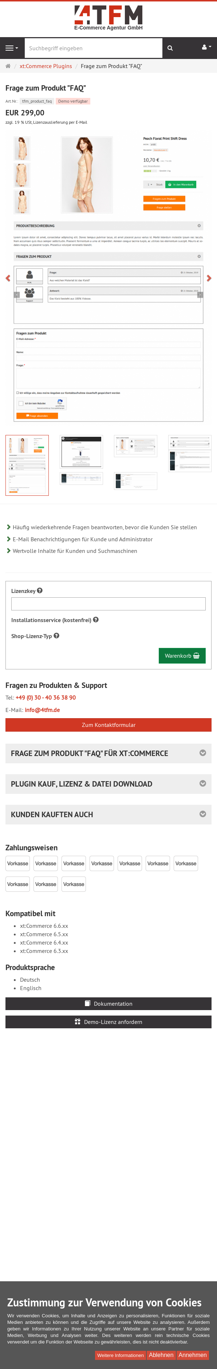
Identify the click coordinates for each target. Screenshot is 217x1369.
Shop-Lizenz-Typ (35, 636)
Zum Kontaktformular (108, 724)
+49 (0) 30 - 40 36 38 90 (46, 697)
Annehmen (193, 1355)
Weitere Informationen (120, 1355)
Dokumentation (108, 1003)
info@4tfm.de (42, 709)
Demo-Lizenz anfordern (108, 1021)
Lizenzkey (27, 591)
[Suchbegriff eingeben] (93, 48)
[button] (10, 278)
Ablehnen (161, 1355)
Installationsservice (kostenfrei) (55, 620)
